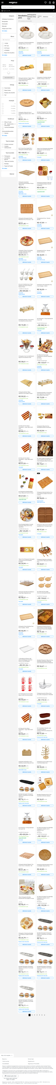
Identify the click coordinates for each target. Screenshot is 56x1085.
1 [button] (29, 1015)
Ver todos (4, 31)
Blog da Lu (4, 1059)
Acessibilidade (5, 1063)
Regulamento (31, 1061)
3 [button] (34, 1015)
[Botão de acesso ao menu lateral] (2, 2)
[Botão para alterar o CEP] (28, 11)
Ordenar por (39, 17)
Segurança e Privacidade (33, 1063)
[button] (52, 7)
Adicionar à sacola (27, 55)
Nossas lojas (31, 1059)
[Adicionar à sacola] (27, 55)
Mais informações (7, 1055)
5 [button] (39, 1015)
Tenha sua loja (5, 1061)
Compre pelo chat (10, 1076)
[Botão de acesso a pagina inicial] (25, 2)
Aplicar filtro (8, 77)
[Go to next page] (44, 1015)
